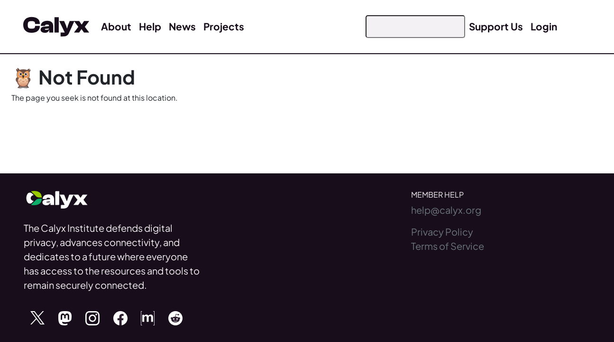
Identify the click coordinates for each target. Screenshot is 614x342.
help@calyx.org (446, 210)
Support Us (496, 26)
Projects (223, 26)
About (116, 26)
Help (150, 26)
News (182, 26)
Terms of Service (447, 246)
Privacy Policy (442, 232)
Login (544, 26)
